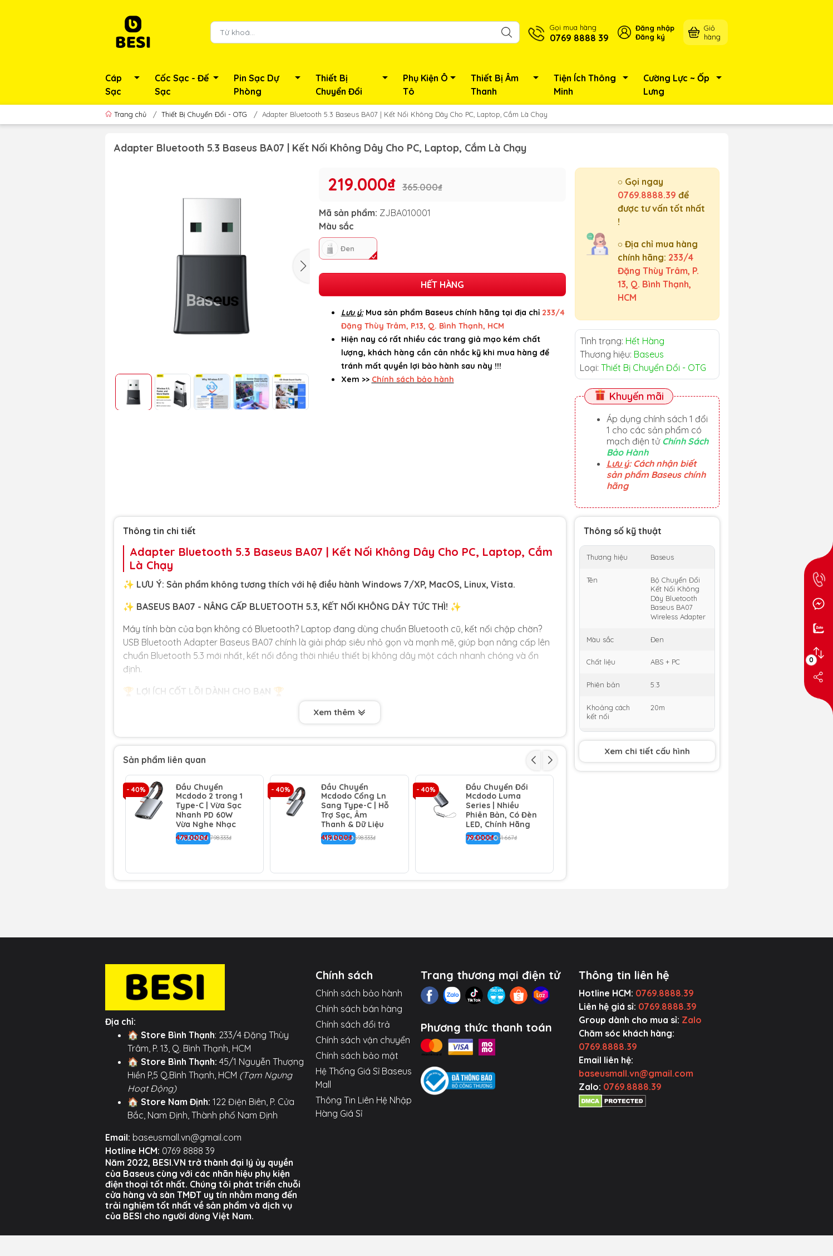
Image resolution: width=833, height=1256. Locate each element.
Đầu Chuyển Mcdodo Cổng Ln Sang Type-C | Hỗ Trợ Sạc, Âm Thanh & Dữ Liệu (355, 806)
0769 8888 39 (188, 1204)
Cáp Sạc (125, 84)
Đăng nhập (654, 27)
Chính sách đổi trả (353, 1078)
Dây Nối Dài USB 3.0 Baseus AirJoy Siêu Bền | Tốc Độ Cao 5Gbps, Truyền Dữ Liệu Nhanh (500, 909)
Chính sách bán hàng (359, 1062)
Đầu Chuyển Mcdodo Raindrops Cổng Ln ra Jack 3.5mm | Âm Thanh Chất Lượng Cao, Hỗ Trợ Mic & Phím (356, 914)
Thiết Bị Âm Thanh (508, 84)
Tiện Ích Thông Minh (594, 84)
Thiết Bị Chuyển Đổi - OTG (204, 114)
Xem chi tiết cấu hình (647, 751)
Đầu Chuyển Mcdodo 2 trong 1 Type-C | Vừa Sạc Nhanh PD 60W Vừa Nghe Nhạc (209, 806)
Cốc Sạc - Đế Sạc (190, 84)
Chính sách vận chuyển (363, 1093)
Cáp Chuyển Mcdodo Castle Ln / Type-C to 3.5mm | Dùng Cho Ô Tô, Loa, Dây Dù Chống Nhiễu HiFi (210, 914)
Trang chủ (127, 114)
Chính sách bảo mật (357, 1109)
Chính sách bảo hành (359, 1047)
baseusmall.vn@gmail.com (186, 1191)
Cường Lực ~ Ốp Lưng (685, 84)
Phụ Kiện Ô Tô (432, 84)
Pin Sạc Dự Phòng (270, 84)
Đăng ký (650, 36)
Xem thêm (339, 713)
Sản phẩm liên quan (164, 759)
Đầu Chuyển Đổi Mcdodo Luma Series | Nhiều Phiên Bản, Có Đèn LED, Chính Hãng (501, 806)
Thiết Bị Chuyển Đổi (354, 84)
